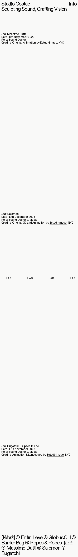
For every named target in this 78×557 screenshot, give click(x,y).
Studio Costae (15, 4)
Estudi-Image (58, 223)
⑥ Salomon (48, 548)
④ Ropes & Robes (43, 542)
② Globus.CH (57, 537)
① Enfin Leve (29, 537)
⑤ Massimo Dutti (18, 548)
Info (73, 4)
